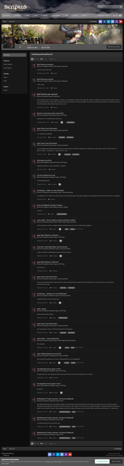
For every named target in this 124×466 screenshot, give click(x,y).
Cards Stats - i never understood (48, 339)
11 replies (53, 347)
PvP (62, 401)
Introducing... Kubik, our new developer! (50, 190)
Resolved (65, 66)
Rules (27, 15)
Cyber (51, 237)
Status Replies (8, 68)
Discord (44, 15)
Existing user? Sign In (104, 16)
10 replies (54, 122)
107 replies (53, 241)
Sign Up (115, 15)
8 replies (53, 318)
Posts (5, 81)
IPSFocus (11, 453)
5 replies (54, 73)
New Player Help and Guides (67, 222)
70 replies (53, 411)
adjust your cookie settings (54, 461)
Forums (7, 15)
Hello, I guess (41, 309)
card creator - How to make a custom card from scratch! (56, 220)
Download (18, 15)
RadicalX (52, 401)
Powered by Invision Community (114, 455)
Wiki (66, 15)
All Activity (6, 55)
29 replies (51, 199)
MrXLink (52, 249)
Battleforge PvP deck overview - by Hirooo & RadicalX (55, 399)
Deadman (52, 115)
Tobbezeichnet (54, 355)
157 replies (52, 184)
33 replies (52, 169)
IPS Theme (4, 453)
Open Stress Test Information (47, 128)
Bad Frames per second (45, 64)
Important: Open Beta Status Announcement (52, 247)
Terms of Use (5, 463)
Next (41, 59)
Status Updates (8, 64)
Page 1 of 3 (53, 59)
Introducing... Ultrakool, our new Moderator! (52, 294)
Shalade (52, 177)
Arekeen (52, 311)
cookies (13, 461)
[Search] (102, 7)
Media (66, 207)
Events (75, 15)
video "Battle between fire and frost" (49, 354)
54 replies (53, 229)
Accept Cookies (101, 461)
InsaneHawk (53, 192)
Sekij (51, 340)
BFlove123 (40, 66)
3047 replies (54, 377)
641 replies (52, 137)
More (84, 15)
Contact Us (6, 455)
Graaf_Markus (54, 207)
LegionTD (52, 162)
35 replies (53, 302)
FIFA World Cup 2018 (44, 160)
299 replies (53, 256)
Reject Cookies (116, 461)
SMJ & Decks (56, 15)
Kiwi (51, 130)
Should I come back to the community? (50, 113)
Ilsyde (51, 222)
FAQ (36, 15)
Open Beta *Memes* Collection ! (48, 235)
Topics (5, 77)
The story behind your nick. (46, 175)
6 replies (51, 214)
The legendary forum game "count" (49, 369)
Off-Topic (64, 115)
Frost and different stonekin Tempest (49, 205)
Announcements (63, 130)
